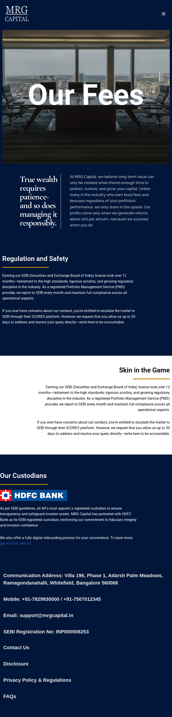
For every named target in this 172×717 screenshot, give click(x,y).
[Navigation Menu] (164, 13)
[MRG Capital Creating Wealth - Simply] (16, 14)
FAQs (9, 696)
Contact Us (16, 647)
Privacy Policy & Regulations (37, 680)
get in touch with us (15, 543)
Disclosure (16, 664)
